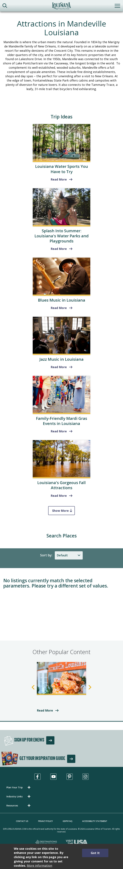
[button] (19, 787)
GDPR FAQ (67, 821)
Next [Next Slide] (90, 687)
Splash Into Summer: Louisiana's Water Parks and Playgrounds (62, 236)
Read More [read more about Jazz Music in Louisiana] (59, 367)
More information (39, 866)
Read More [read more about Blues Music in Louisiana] (59, 308)
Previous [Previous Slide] (33, 687)
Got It (95, 853)
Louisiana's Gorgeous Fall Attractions (61, 485)
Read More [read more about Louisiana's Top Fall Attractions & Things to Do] (59, 496)
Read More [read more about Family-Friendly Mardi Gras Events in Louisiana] (59, 431)
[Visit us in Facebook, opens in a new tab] (37, 776)
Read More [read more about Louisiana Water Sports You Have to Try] (59, 179)
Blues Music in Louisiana (61, 300)
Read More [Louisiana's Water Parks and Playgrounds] (59, 249)
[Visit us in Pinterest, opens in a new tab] (69, 776)
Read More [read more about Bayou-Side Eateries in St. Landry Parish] (45, 710)
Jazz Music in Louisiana (61, 359)
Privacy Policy (45, 821)
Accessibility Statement (94, 821)
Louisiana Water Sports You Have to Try (61, 169)
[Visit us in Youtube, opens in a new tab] (53, 776)
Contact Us (22, 821)
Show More (60, 511)
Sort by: (46, 555)
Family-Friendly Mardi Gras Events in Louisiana (61, 421)
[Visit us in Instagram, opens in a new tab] (85, 776)
